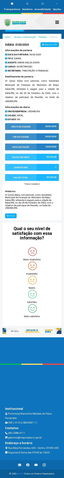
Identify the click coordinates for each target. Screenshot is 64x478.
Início (8, 37)
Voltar (11, 216)
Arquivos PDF (49, 44)
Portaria (43, 37)
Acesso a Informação (25, 37)
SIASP (20, 473)
